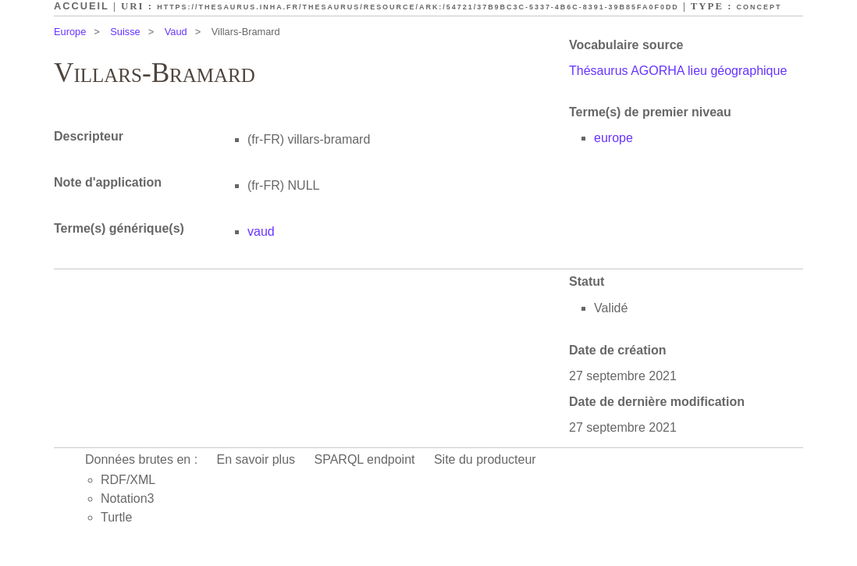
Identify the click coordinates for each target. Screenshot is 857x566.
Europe (70, 31)
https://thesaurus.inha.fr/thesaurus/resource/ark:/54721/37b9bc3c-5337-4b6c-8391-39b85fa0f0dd (418, 7)
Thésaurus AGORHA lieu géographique (678, 70)
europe (613, 137)
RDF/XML (128, 479)
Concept (759, 7)
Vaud (176, 31)
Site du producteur (485, 459)
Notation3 (128, 498)
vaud (261, 231)
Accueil (81, 6)
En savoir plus (256, 459)
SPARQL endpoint (365, 459)
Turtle (116, 517)
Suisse (125, 31)
